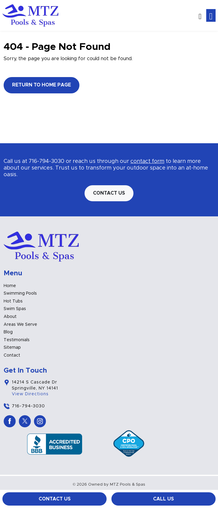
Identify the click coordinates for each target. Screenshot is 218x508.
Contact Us (55, 499)
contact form (147, 161)
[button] (200, 15)
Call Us (163, 499)
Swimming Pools (20, 293)
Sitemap (12, 347)
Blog (8, 332)
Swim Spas (15, 309)
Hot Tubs (13, 301)
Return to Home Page (41, 85)
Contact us (109, 193)
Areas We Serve (20, 324)
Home (10, 286)
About (10, 317)
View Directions (30, 394)
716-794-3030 (46, 161)
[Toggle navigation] (211, 15)
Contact (12, 355)
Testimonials (17, 340)
